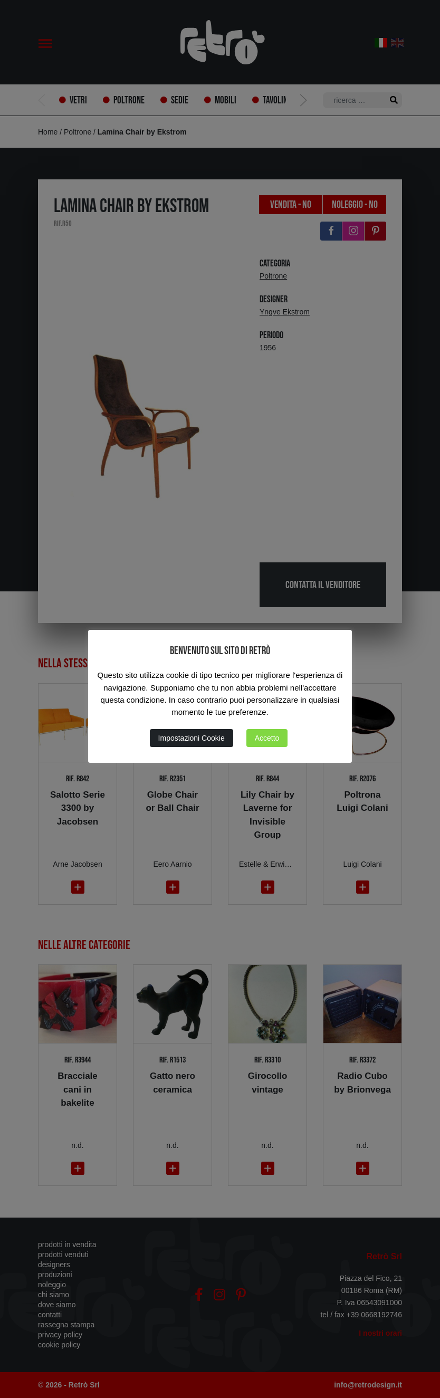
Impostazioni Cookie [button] (191, 738)
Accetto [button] (267, 738)
